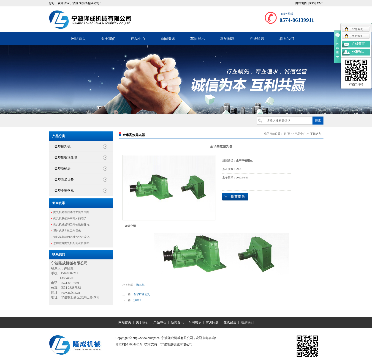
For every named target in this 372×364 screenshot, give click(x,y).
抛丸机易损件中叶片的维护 (69, 218)
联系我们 (287, 39)
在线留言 (257, 39)
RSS (312, 3)
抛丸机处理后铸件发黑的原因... (72, 212)
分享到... (358, 52)
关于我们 (108, 39)
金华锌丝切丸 (141, 294)
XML (320, 3)
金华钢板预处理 (65, 157)
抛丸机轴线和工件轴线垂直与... (72, 224)
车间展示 (197, 39)
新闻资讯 (167, 39)
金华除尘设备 (64, 179)
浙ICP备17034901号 (129, 344)
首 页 (287, 133)
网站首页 (78, 39)
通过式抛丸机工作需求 (67, 230)
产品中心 (138, 39)
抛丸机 (140, 284)
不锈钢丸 (315, 133)
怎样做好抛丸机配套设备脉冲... (72, 243)
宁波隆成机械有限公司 (176, 344)
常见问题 (227, 39)
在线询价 (235, 196)
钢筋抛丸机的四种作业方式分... (72, 237)
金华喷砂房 (62, 168)
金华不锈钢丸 (64, 190)
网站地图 (301, 3)
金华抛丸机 (62, 146)
